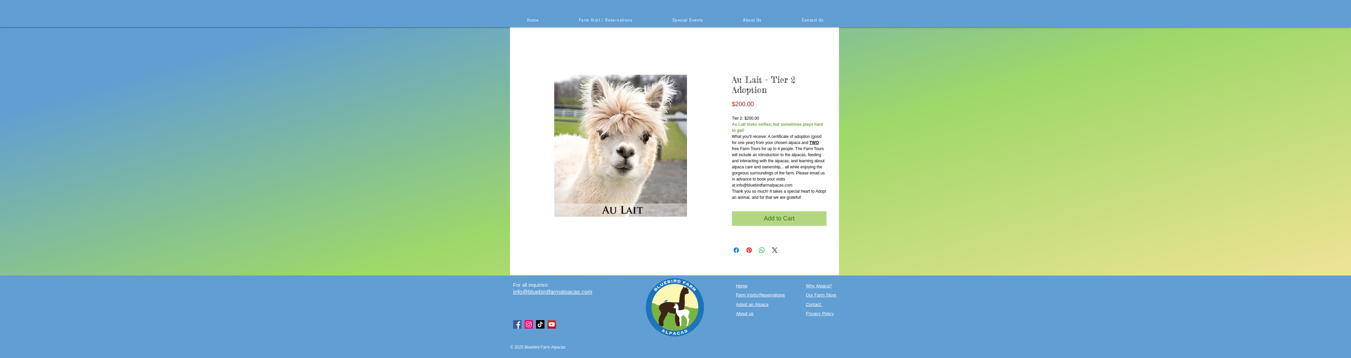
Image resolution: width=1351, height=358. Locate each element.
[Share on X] (775, 250)
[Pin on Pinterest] (749, 250)
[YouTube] (551, 324)
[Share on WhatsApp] (762, 250)
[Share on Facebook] (736, 250)
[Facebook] (517, 324)
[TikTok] (540, 324)
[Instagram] (529, 324)
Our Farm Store (821, 294)
